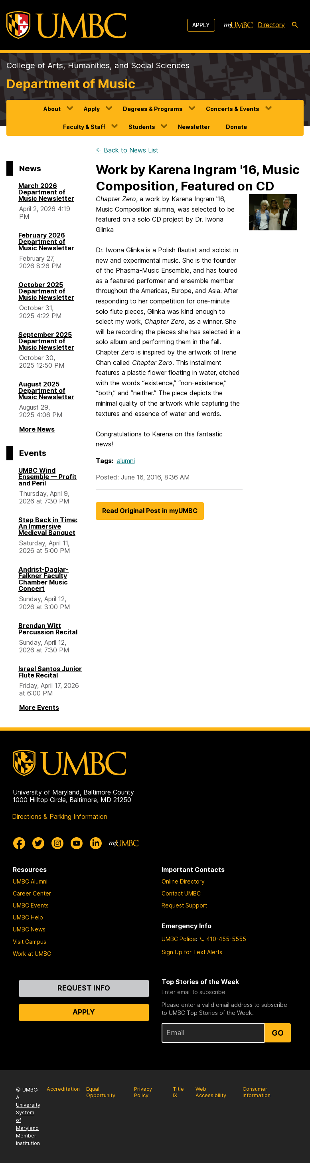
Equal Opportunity (100, 1092)
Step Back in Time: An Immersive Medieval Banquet (47, 526)
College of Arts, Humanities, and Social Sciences (98, 65)
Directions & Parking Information (59, 816)
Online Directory (183, 881)
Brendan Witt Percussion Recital (47, 629)
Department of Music (70, 83)
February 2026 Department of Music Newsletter (46, 241)
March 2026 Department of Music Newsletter (46, 192)
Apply (201, 25)
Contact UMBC (181, 893)
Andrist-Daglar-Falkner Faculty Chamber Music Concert (43, 578)
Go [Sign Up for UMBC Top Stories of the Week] (278, 1033)
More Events (39, 707)
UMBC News (29, 929)
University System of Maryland (28, 1116)
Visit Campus (29, 941)
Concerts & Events (232, 108)
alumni (126, 461)
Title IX (178, 1092)
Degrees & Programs (153, 108)
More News (37, 429)
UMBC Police (179, 938)
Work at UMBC (32, 953)
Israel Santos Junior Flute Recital (50, 672)
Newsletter (194, 126)
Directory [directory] (271, 25)
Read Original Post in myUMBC (149, 511)
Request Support (184, 905)
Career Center (32, 893)
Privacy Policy (143, 1092)
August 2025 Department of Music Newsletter (46, 390)
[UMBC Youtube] (76, 843)
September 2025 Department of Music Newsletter (46, 341)
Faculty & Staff (84, 126)
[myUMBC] (238, 25)
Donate (236, 126)
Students (141, 126)
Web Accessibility (210, 1092)
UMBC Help (28, 917)
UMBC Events (31, 905)
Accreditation (63, 1089)
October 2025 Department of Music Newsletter (46, 291)
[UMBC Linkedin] (96, 843)
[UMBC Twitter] (38, 843)
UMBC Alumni (30, 881)
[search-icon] (295, 25)
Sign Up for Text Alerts (192, 952)
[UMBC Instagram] (57, 843)
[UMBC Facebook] (19, 843)
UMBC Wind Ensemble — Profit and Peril (47, 476)
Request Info (83, 988)
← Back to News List (127, 150)
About (52, 108)
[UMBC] (66, 25)
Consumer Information (257, 1092)
